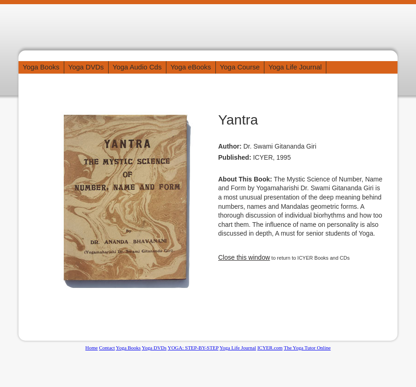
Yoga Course (240, 67)
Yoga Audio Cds (137, 67)
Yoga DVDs (86, 67)
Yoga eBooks (191, 67)
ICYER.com (270, 347)
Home (92, 347)
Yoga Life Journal (295, 67)
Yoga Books (41, 67)
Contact (107, 347)
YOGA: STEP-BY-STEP (193, 347)
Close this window (244, 257)
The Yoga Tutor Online (307, 347)
